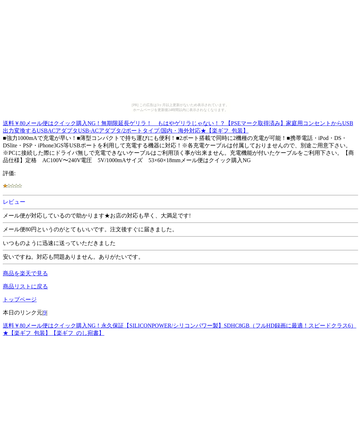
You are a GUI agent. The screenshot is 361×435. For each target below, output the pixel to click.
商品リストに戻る (25, 286)
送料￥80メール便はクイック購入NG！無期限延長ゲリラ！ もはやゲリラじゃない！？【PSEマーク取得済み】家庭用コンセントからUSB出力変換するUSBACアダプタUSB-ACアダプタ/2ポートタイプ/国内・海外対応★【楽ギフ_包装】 (178, 126)
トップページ (20, 299)
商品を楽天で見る (25, 273)
